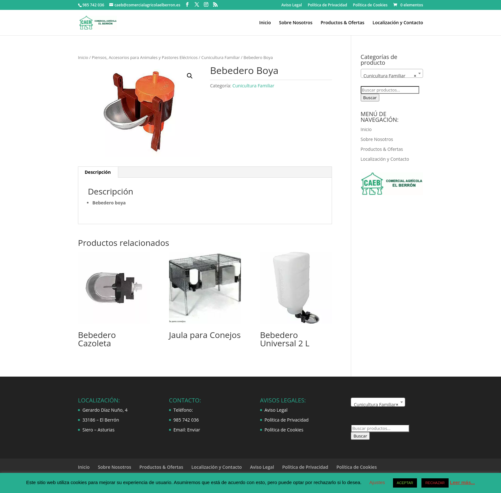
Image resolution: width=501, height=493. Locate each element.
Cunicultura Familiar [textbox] (390, 75)
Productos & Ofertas (342, 23)
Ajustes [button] (377, 482)
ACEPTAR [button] (405, 483)
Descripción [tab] (98, 172)
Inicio (265, 23)
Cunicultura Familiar (220, 57)
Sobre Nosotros (295, 23)
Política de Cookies (370, 5)
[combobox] (392, 73)
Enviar (193, 430)
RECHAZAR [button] (435, 483)
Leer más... (462, 482)
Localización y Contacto (398, 23)
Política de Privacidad (327, 5)
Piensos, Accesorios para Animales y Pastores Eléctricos (144, 57)
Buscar (370, 97)
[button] (190, 76)
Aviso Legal (291, 5)
